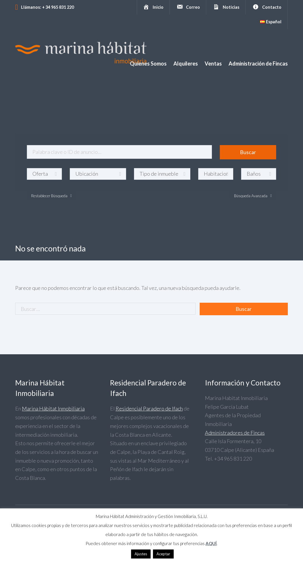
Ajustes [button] (141, 554)
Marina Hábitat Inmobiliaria (53, 408)
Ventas (213, 63)
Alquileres (185, 63)
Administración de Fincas (258, 63)
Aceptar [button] (163, 554)
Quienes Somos (148, 63)
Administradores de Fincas (235, 432)
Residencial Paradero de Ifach (149, 408)
